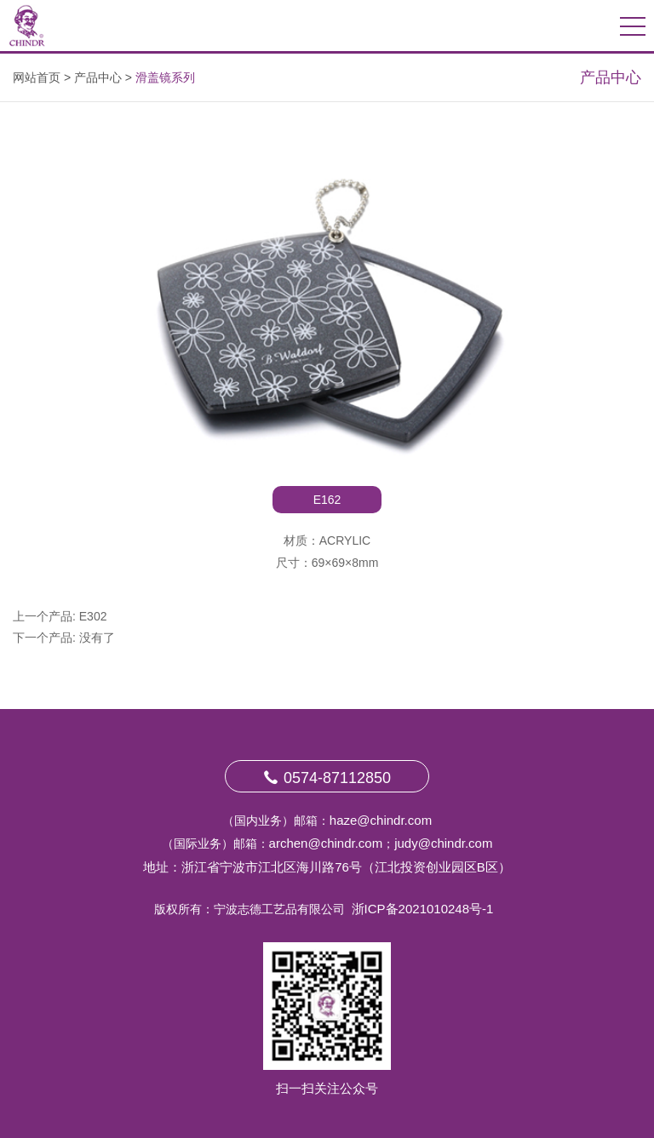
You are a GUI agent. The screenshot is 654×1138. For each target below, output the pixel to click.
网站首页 (36, 77)
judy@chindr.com (443, 843)
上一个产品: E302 (59, 616)
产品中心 (98, 77)
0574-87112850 (327, 777)
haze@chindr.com (381, 820)
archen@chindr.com (326, 843)
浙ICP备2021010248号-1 (423, 908)
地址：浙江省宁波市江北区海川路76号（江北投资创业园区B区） (327, 867)
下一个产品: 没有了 (64, 637)
